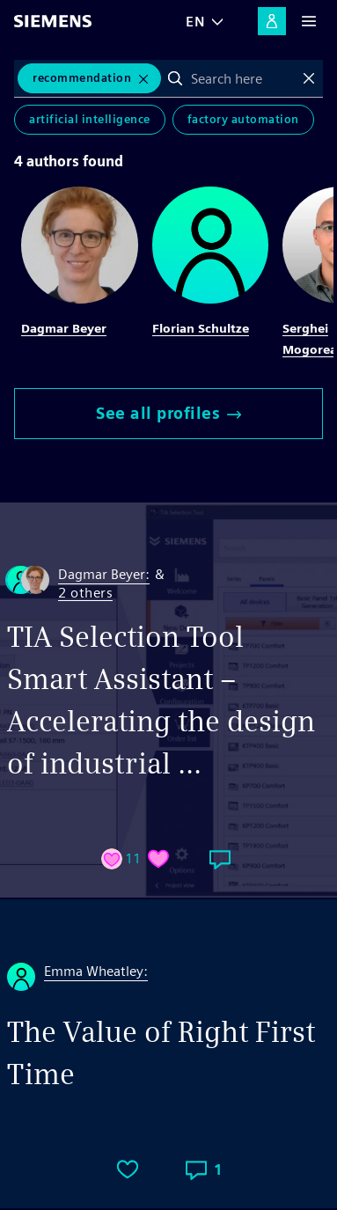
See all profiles (168, 413)
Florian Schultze (200, 328)
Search (175, 78)
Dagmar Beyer (63, 328)
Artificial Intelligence (89, 119)
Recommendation (82, 77)
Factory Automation (243, 119)
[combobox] (242, 78)
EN (195, 21)
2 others (85, 593)
